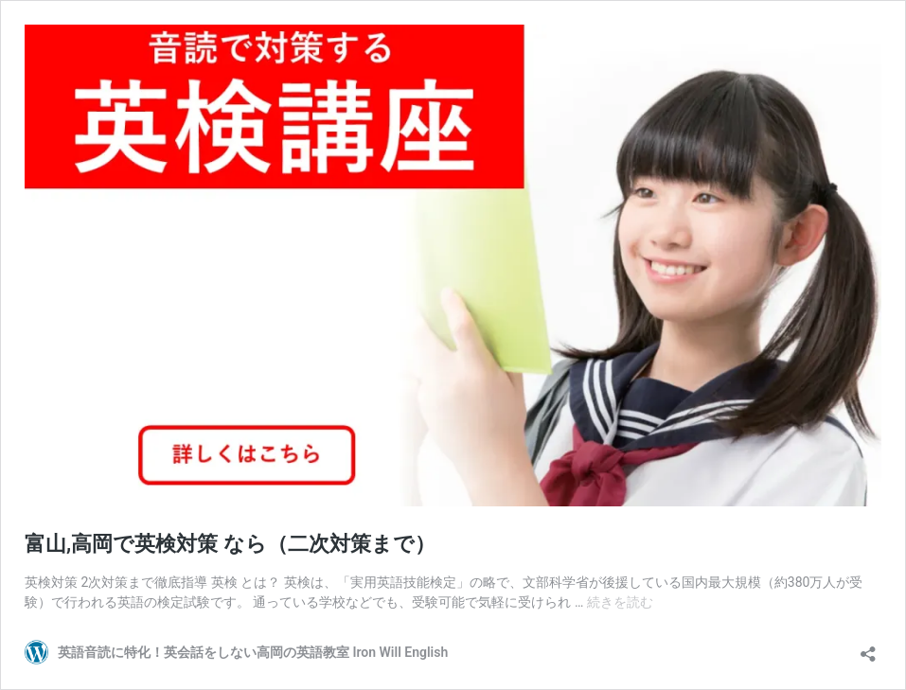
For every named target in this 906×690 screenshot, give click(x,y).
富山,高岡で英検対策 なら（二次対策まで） (230, 544)
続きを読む (620, 602)
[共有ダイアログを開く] (868, 648)
